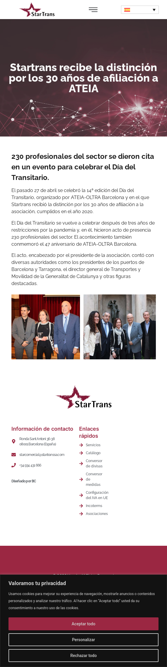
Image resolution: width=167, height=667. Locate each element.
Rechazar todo (83, 655)
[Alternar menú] (93, 9)
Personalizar (83, 639)
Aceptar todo (84, 623)
